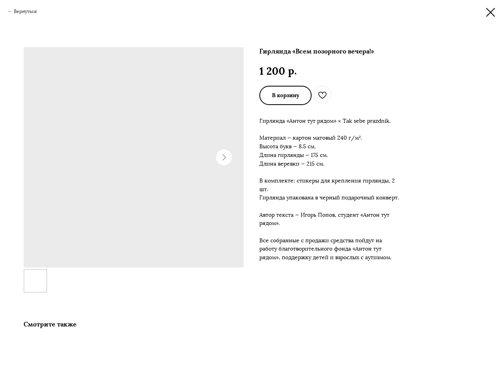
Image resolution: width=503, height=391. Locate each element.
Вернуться (25, 11)
